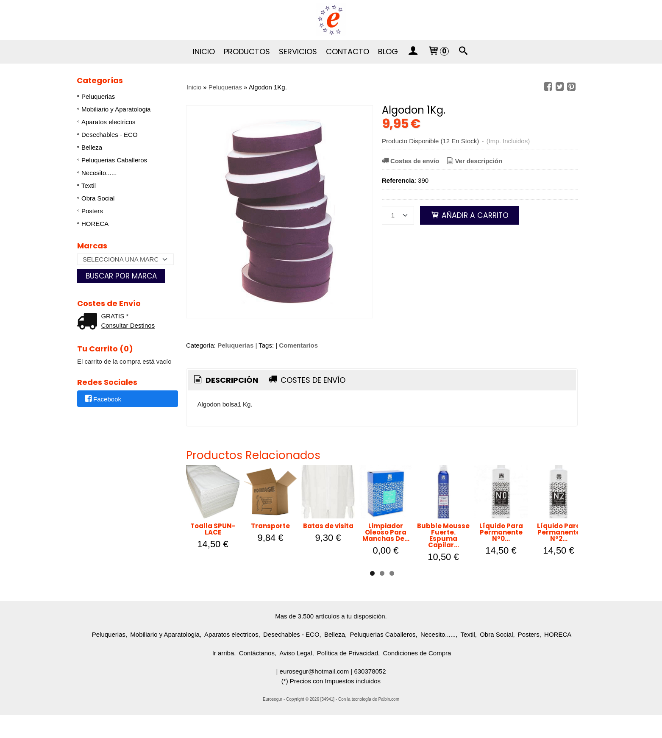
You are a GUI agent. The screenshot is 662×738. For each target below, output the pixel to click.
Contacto (347, 51)
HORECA (94, 223)
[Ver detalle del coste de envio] (89, 322)
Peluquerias (98, 96)
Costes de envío (410, 160)
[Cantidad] (398, 215)
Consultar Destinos (128, 325)
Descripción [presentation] (225, 380)
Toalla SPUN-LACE (230, 561)
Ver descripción (473, 160)
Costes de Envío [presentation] (306, 380)
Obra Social (97, 198)
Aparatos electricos (108, 121)
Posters (92, 210)
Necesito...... (99, 172)
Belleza (91, 147)
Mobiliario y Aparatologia (115, 109)
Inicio (204, 51)
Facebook (102, 399)
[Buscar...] (463, 52)
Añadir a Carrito (469, 215)
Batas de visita (417, 561)
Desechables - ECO (109, 134)
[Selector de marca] (125, 259)
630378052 (370, 694)
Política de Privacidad (347, 676)
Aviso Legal (295, 676)
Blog (388, 51)
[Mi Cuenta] (412, 52)
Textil (88, 185)
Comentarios (298, 345)
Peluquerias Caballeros (114, 160)
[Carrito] (438, 52)
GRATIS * (114, 316)
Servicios (298, 51)
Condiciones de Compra (417, 676)
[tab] (225, 380)
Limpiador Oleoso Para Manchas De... (510, 564)
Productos (247, 51)
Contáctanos (257, 676)
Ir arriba (223, 676)
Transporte (323, 561)
